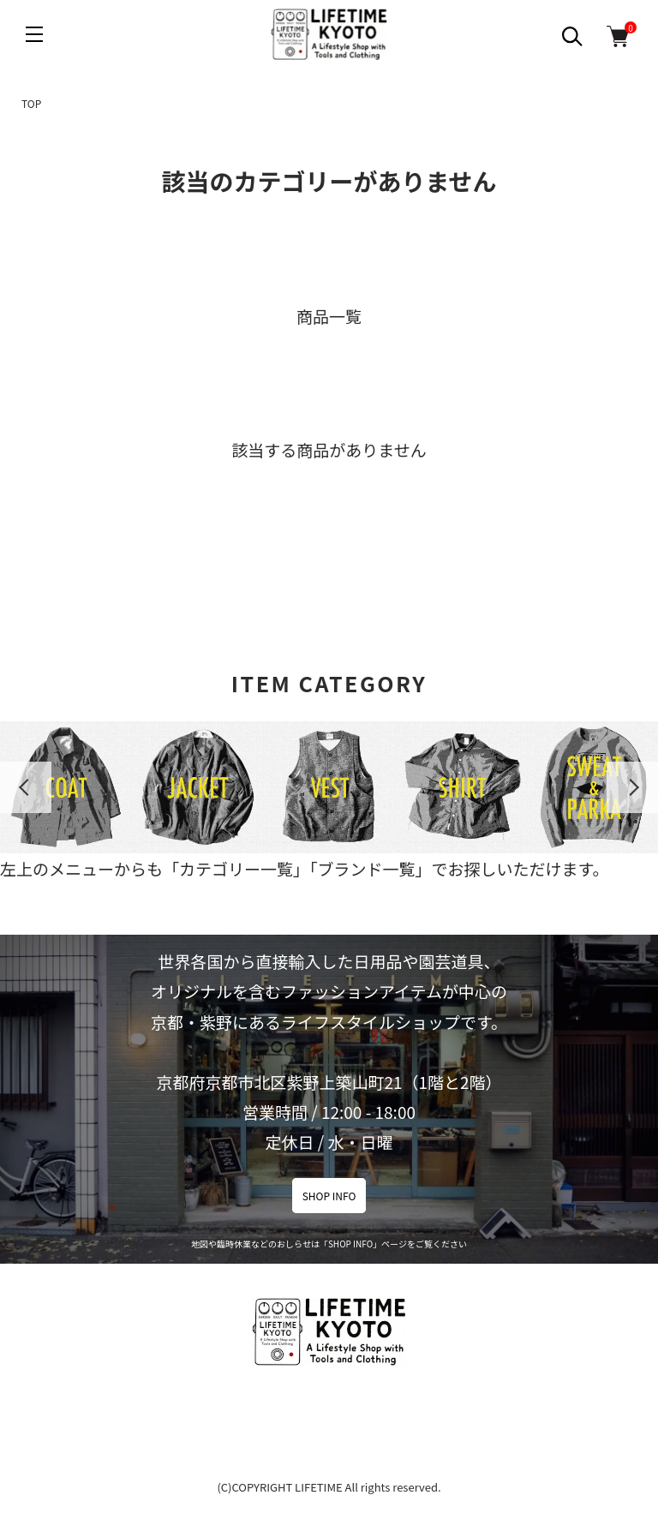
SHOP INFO (329, 1195)
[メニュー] (34, 34)
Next (632, 787)
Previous (25, 787)
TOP (31, 103)
